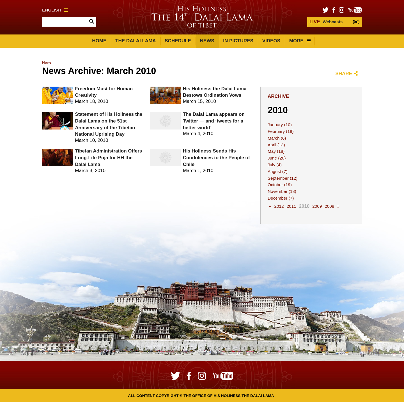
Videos (271, 40)
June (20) (277, 158)
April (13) (276, 144)
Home (99, 40)
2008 (329, 206)
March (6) (277, 138)
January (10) (280, 124)
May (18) (276, 151)
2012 (279, 206)
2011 (291, 206)
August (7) (278, 171)
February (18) (281, 131)
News (207, 40)
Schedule (178, 40)
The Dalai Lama (135, 40)
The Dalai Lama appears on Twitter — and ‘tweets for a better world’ (214, 121)
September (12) (282, 178)
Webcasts (326, 21)
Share (343, 73)
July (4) (275, 164)
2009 (317, 206)
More (300, 40)
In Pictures (238, 40)
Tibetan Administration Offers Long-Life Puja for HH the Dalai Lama (108, 157)
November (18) (282, 191)
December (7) (281, 198)
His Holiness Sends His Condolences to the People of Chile (216, 157)
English (55, 10)
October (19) (280, 184)
